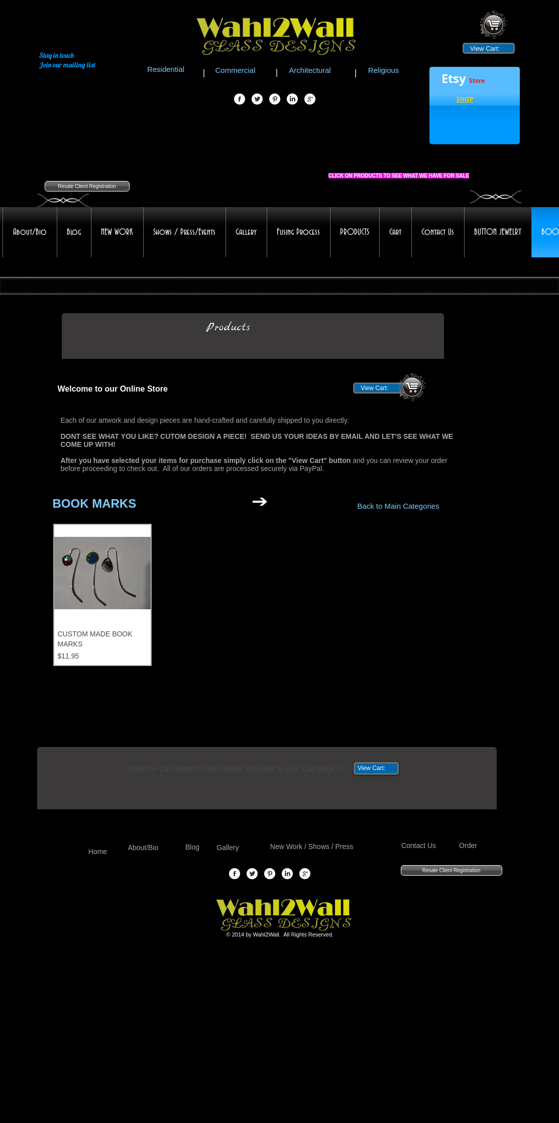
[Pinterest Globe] (274, 99)
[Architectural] (310, 69)
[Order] (468, 845)
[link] (488, 48)
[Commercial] (235, 69)
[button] (465, 100)
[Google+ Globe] (309, 99)
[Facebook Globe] (239, 99)
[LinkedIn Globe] (292, 99)
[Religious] (383, 69)
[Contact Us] (419, 845)
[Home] (98, 852)
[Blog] (192, 847)
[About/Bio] (143, 847)
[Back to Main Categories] (398, 506)
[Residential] (166, 68)
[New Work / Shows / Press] (312, 846)
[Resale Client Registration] (87, 186)
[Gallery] (228, 847)
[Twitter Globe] (257, 99)
